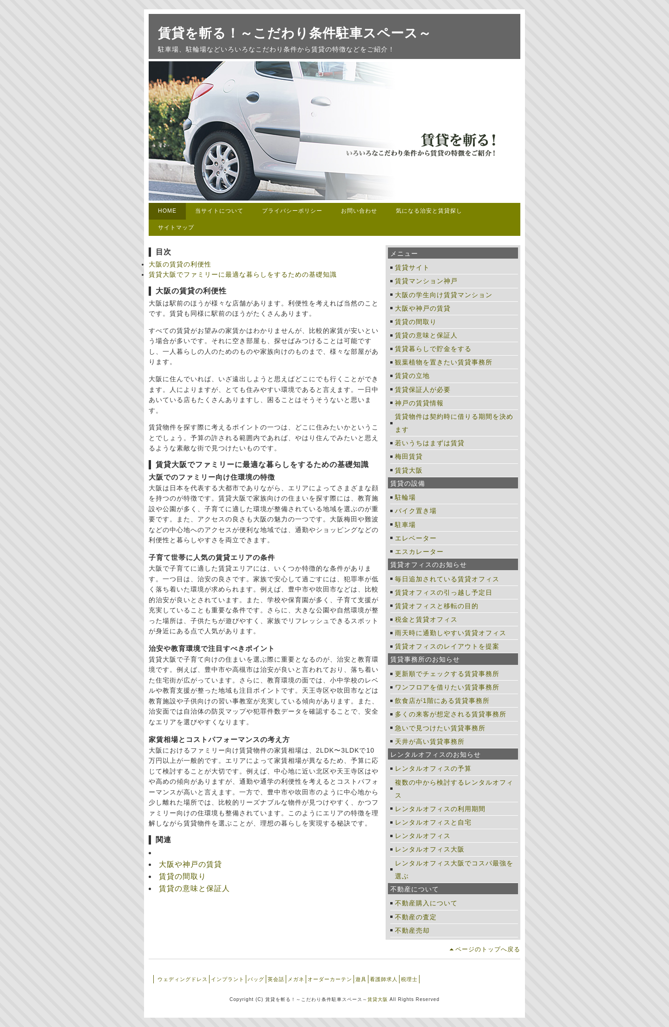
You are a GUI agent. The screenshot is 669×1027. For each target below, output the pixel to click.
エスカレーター (419, 551)
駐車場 (405, 524)
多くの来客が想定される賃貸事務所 (450, 714)
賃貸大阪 (409, 470)
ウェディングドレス (182, 979)
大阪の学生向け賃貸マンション (443, 295)
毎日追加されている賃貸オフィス (447, 579)
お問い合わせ (359, 211)
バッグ (256, 979)
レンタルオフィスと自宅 (433, 822)
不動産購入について (426, 903)
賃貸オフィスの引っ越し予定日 (443, 592)
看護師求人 (384, 979)
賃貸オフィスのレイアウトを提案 (447, 646)
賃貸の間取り (182, 876)
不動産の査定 (416, 917)
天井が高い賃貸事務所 (430, 741)
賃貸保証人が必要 (423, 389)
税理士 (409, 979)
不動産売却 (412, 930)
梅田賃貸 (409, 456)
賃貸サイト (412, 267)
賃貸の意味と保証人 (194, 888)
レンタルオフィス (423, 835)
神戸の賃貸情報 (419, 403)
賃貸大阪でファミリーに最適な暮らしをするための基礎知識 (243, 274)
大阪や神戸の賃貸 (190, 864)
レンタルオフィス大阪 (430, 849)
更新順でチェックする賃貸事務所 (447, 673)
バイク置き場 (416, 510)
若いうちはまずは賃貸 (430, 443)
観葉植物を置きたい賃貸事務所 (443, 362)
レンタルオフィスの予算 (433, 768)
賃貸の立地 (412, 375)
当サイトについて (219, 211)
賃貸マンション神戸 (426, 281)
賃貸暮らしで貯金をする (433, 348)
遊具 (361, 979)
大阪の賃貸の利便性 (180, 264)
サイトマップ (176, 227)
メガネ (296, 979)
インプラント (227, 979)
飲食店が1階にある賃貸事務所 (442, 700)
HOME (167, 211)
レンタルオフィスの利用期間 (440, 808)
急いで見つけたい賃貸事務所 (440, 728)
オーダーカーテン (330, 979)
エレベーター (416, 538)
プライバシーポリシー (292, 211)
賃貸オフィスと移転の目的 (437, 606)
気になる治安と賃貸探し (429, 211)
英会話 (276, 979)
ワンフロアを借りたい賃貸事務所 (447, 687)
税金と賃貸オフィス (426, 619)
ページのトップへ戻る (487, 949)
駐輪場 (405, 497)
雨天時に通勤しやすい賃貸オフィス (450, 633)
